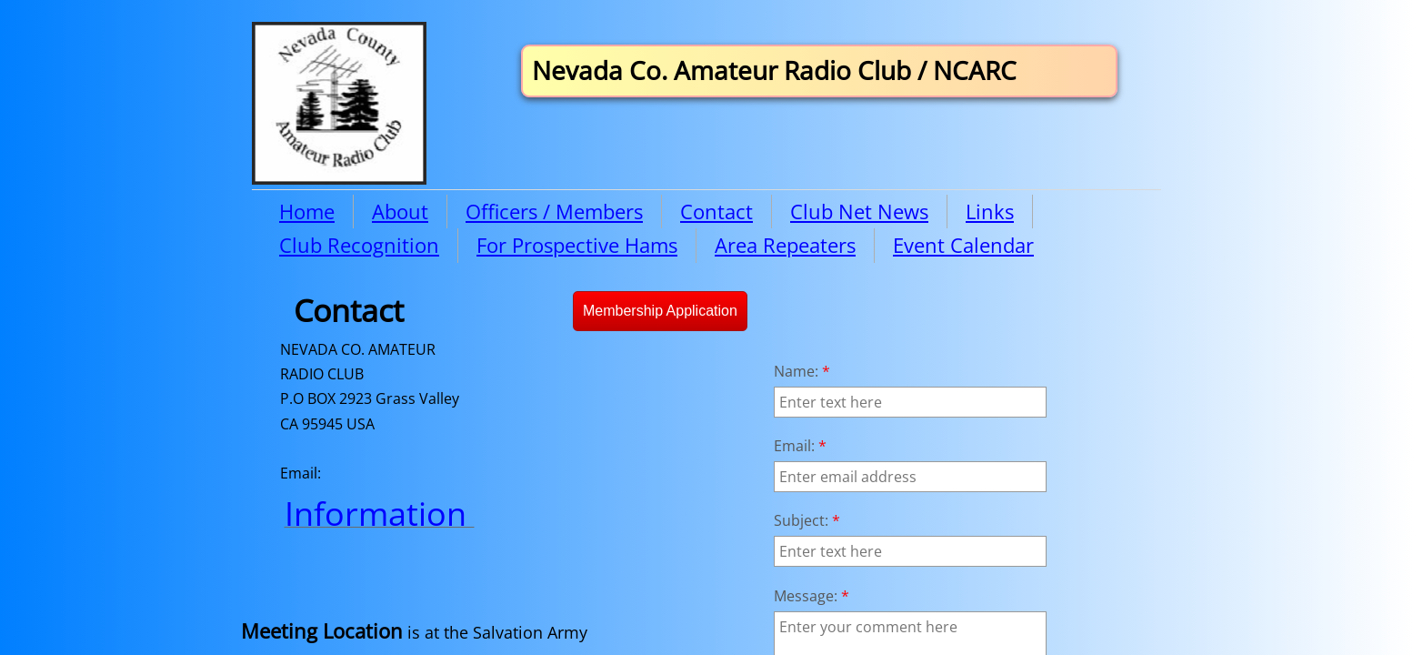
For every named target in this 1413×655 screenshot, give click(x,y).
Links (990, 211)
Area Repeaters (785, 244)
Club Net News (859, 211)
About (400, 211)
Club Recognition (359, 244)
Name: (802, 371)
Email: (800, 446)
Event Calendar (963, 244)
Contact (716, 211)
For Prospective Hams (576, 244)
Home (307, 211)
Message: (811, 596)
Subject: (807, 520)
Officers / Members (554, 211)
